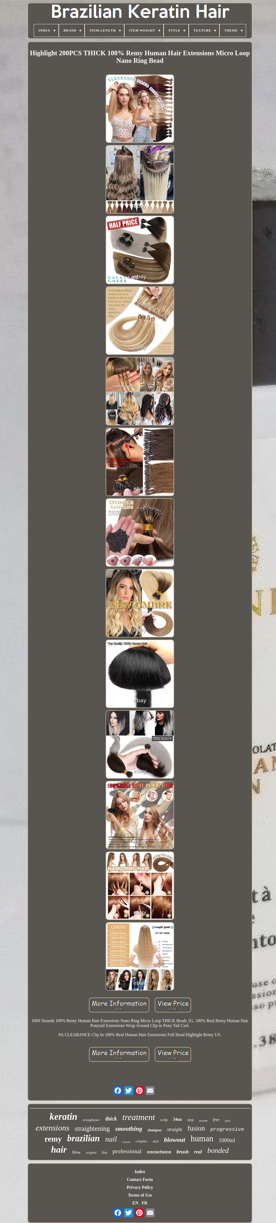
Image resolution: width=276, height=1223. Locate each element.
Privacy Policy (140, 1187)
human (202, 1138)
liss (104, 1152)
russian (126, 1141)
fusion (196, 1128)
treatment (138, 1117)
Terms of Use (140, 1195)
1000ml (227, 1140)
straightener (91, 1120)
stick (156, 1141)
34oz (177, 1119)
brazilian (83, 1138)
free (216, 1119)
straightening (92, 1128)
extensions (52, 1127)
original (91, 1153)
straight (174, 1129)
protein (203, 1120)
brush (183, 1152)
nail (111, 1139)
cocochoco (159, 1152)
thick (111, 1118)
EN (135, 1203)
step (190, 1120)
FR (144, 1203)
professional (127, 1151)
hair (59, 1150)
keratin (63, 1116)
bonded (218, 1150)
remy (53, 1139)
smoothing (128, 1128)
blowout (174, 1139)
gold (227, 1120)
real (198, 1152)
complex (141, 1141)
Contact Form (140, 1179)
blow (76, 1152)
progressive (227, 1129)
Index (139, 1171)
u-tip (163, 1120)
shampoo (154, 1130)
